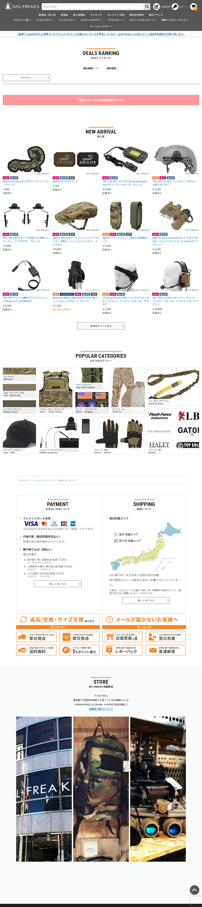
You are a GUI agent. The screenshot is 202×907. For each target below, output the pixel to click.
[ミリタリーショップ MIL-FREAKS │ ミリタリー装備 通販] (22, 6)
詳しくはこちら (57, 583)
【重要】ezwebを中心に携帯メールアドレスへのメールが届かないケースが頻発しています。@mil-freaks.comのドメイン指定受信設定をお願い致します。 (101, 34)
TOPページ (24, 480)
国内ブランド (156, 14)
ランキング (96, 14)
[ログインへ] (180, 6)
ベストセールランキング (43, 480)
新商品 (64, 14)
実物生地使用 (136, 14)
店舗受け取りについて (101, 708)
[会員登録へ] (161, 6)
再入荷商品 (79, 14)
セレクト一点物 (115, 14)
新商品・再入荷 (47, 14)
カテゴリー (26, 77)
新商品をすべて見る (101, 326)
